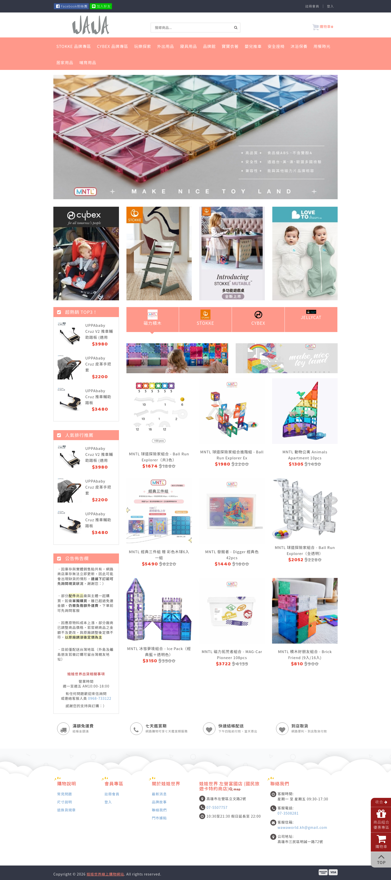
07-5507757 (217, 807)
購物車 (322, 27)
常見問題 (64, 793)
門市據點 (159, 817)
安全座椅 (276, 46)
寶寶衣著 (230, 46)
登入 (330, 6)
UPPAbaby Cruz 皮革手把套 (98, 363)
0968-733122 (99, 698)
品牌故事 (159, 801)
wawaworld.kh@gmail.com (302, 827)
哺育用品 (87, 62)
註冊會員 (312, 6)
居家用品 (64, 62)
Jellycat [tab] (311, 315)
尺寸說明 (64, 801)
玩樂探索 (142, 46)
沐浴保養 (299, 46)
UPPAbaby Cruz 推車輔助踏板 (98, 396)
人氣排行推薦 (75, 435)
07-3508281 (288, 813)
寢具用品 (188, 46)
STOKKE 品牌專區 (73, 46)
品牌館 (209, 46)
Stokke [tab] (205, 318)
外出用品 (165, 46)
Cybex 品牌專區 (112, 46)
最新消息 (159, 793)
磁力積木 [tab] (153, 318)
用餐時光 (321, 46)
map (235, 789)
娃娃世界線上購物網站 (105, 874)
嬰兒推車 (253, 46)
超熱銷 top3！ (77, 312)
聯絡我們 (159, 809)
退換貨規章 (66, 809)
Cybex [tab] (258, 318)
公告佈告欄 (73, 558)
